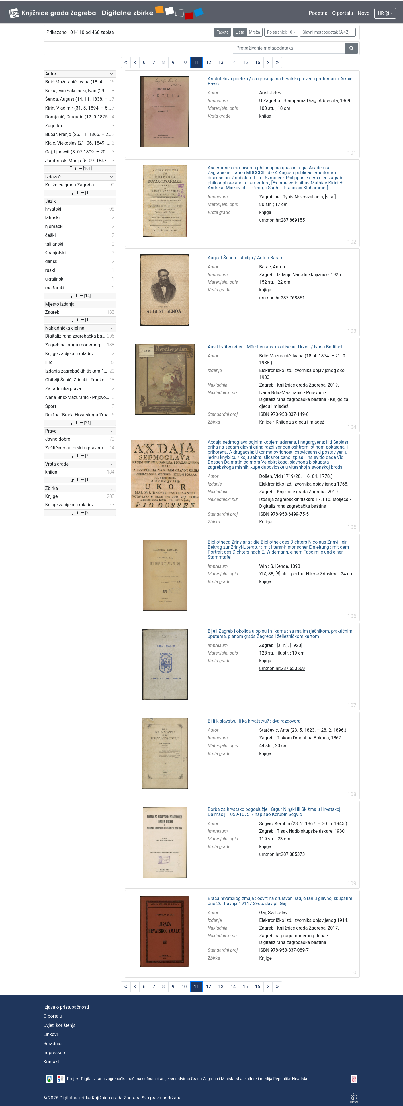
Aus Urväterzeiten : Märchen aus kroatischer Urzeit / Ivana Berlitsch (275, 347)
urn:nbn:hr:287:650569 (282, 668)
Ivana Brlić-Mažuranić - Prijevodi (291, 392)
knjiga (265, 116)
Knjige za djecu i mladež (299, 422)
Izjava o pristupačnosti (66, 1007)
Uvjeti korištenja (60, 1025)
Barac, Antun (272, 267)
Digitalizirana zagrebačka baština (292, 399)
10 (184, 62)
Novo (364, 13)
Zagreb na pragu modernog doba (292, 935)
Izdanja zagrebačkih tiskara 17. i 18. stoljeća (303, 499)
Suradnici (53, 1043)
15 (245, 62)
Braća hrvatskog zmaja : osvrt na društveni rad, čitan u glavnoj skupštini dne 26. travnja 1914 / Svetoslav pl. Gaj (280, 901)
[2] (79, 455)
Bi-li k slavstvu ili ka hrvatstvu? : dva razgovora (254, 721)
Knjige (265, 422)
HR (383, 13)
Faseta (222, 32)
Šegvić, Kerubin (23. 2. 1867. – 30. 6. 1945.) (303, 823)
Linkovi (51, 1034)
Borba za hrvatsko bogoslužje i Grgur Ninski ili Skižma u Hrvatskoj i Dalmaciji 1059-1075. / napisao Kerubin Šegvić (275, 812)
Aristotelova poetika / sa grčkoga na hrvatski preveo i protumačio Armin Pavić (280, 81)
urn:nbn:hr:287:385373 (282, 854)
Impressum (55, 1052)
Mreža (254, 32)
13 (221, 62)
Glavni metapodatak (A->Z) (326, 32)
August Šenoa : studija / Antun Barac (245, 257)
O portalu (342, 13)
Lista (240, 32)
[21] (80, 422)
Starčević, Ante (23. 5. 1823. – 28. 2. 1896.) (302, 730)
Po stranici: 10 (279, 32)
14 (233, 62)
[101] (79, 168)
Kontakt (51, 1061)
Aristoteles (270, 92)
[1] (79, 192)
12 (208, 62)
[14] (80, 295)
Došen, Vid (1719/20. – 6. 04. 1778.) (295, 476)
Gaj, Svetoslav (273, 912)
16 (257, 62)
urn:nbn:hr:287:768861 (282, 298)
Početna (318, 13)
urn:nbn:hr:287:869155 (282, 220)
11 (196, 62)
